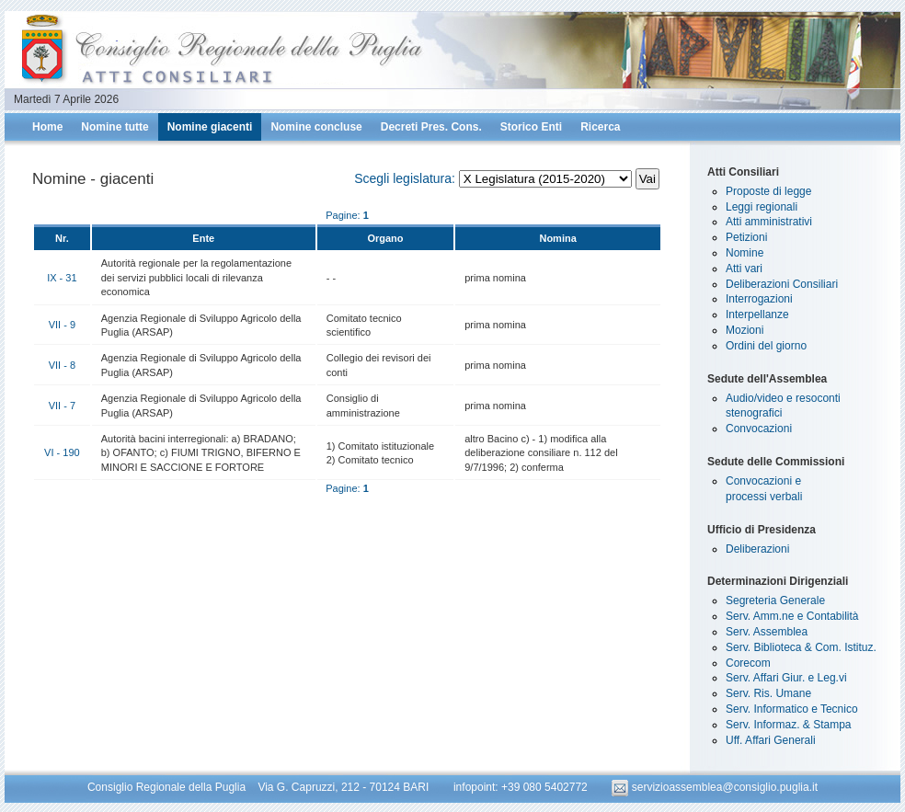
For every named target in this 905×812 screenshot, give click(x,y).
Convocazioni (759, 428)
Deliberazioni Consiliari (782, 284)
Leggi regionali (761, 206)
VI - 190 (62, 452)
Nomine (744, 252)
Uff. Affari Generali (771, 740)
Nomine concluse (315, 126)
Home (47, 126)
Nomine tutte (114, 126)
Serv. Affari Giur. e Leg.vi (786, 677)
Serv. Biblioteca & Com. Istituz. (801, 647)
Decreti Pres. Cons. (431, 126)
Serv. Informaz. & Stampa (789, 724)
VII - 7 (62, 405)
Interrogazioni (759, 298)
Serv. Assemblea (767, 631)
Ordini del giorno (766, 345)
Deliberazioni (757, 549)
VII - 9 (62, 324)
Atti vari (744, 268)
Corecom (748, 663)
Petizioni (746, 237)
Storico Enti (531, 126)
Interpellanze (757, 314)
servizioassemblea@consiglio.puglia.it (715, 787)
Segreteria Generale (775, 600)
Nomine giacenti (210, 126)
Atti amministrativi (769, 221)
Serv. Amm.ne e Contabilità (792, 616)
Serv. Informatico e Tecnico (792, 709)
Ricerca (600, 126)
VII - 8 (62, 365)
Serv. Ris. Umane (768, 693)
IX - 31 (61, 277)
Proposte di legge (768, 191)
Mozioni (744, 330)
